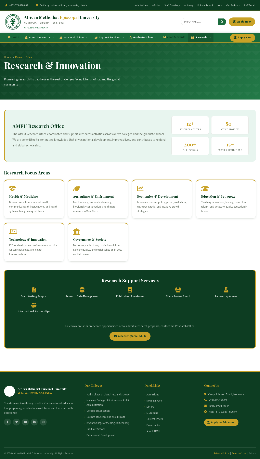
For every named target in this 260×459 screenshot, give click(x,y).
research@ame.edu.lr (130, 336)
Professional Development (101, 435)
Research (200, 37)
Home (13, 37)
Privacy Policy (221, 453)
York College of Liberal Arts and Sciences (108, 394)
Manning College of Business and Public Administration (108, 403)
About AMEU (153, 431)
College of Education (98, 411)
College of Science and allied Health (106, 417)
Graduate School (143, 37)
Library (150, 407)
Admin (252, 453)
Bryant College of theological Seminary (108, 423)
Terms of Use (239, 453)
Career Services (154, 419)
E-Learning (152, 413)
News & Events (174, 37)
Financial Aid (153, 425)
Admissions (141, 5)
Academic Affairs (74, 37)
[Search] (199, 21)
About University (39, 37)
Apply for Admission (221, 422)
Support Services (109, 37)
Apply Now (242, 22)
